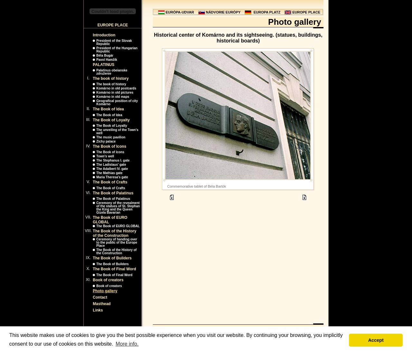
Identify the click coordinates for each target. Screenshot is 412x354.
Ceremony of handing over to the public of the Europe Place (116, 242)
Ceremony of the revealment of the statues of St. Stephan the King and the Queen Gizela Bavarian (118, 207)
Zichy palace (106, 141)
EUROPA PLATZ (267, 12)
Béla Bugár (104, 55)
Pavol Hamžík (106, 59)
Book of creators (108, 280)
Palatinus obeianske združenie (111, 72)
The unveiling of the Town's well (117, 131)
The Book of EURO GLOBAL (117, 226)
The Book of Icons (109, 146)
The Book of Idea (108, 109)
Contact (100, 297)
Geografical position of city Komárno (117, 102)
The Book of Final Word (114, 269)
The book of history (110, 78)
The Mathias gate (109, 173)
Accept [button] (376, 340)
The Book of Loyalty (111, 120)
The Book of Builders (112, 258)
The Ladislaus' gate (111, 164)
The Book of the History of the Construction (114, 233)
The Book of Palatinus (113, 193)
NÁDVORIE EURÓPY (223, 12)
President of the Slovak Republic (114, 42)
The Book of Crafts (110, 182)
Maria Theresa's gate (112, 177)
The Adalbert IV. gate (112, 169)
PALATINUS (103, 64)
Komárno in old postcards (116, 88)
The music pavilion (110, 137)
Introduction (104, 35)
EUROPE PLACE (306, 12)
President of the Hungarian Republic (116, 49)
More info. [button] (127, 344)
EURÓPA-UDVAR (180, 12)
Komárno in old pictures (114, 92)
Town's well (105, 156)
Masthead (101, 304)
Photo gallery (105, 291)
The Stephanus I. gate (112, 160)
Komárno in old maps (112, 96)
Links (98, 310)
